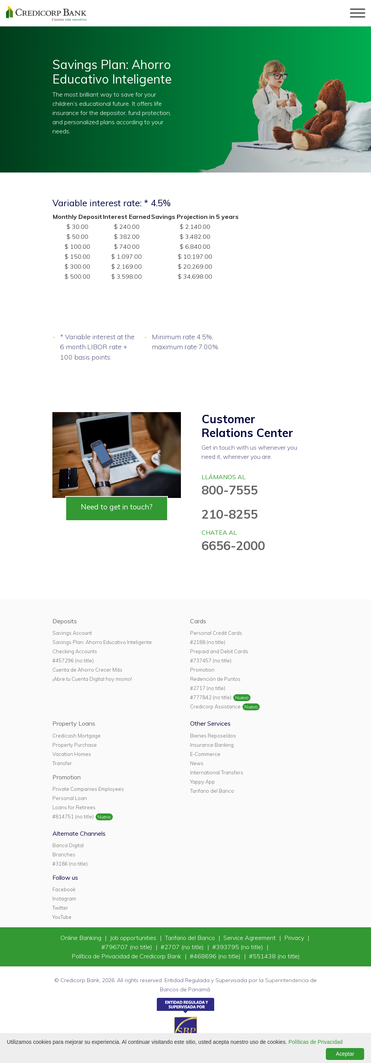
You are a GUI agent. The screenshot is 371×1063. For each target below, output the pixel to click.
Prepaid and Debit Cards (219, 651)
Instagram (64, 898)
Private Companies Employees (88, 789)
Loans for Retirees (74, 807)
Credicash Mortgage (76, 736)
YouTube (62, 917)
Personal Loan (69, 798)
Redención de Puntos (215, 679)
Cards (198, 621)
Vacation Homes (71, 754)
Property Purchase (74, 745)
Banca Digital (68, 845)
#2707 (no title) (183, 947)
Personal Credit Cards (216, 633)
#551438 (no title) (274, 956)
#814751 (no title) (73, 816)
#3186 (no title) (70, 864)
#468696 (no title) (216, 956)
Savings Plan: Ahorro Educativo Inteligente (102, 642)
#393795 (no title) (238, 947)
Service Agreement (250, 937)
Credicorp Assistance (215, 706)
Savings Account (72, 633)
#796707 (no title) (127, 947)
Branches (63, 854)
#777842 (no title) (210, 697)
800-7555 (230, 490)
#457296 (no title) (73, 660)
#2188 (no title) (207, 642)
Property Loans (73, 723)
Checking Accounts (74, 651)
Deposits (64, 621)
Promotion (202, 670)
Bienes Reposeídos (213, 736)
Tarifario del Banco (212, 791)
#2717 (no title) (207, 688)
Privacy (295, 937)
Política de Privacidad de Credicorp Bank (127, 956)
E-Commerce (205, 754)
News (196, 763)
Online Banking (81, 937)
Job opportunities (134, 937)
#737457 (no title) (210, 660)
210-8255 (230, 514)
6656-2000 (233, 545)
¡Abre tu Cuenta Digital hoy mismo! (92, 679)
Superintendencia (287, 980)
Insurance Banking (212, 745)
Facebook (63, 889)
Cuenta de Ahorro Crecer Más (87, 670)
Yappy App (202, 782)
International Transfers (216, 772)
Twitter (60, 908)
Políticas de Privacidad (315, 1042)
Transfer (62, 763)
